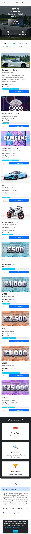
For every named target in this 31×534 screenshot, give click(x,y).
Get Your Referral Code (15, 22)
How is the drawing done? (11, 513)
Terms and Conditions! (12, 527)
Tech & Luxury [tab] (23, 47)
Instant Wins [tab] (23, 43)
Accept (15, 531)
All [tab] (5, 43)
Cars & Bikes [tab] (7, 47)
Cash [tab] (15, 47)
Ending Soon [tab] (12, 43)
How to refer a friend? (9, 489)
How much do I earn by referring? (13, 508)
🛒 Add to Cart (19, 91)
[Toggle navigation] (17, 2)
